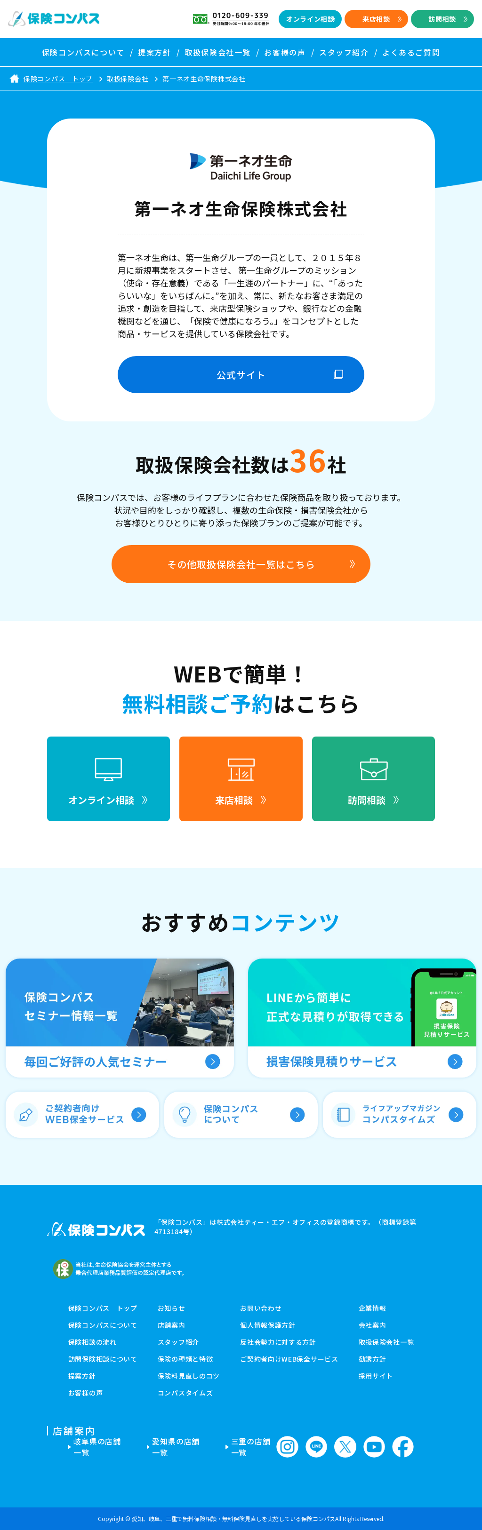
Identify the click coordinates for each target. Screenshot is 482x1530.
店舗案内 (171, 1325)
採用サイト (376, 1375)
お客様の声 (85, 1392)
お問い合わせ (260, 1308)
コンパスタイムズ (185, 1392)
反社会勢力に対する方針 (278, 1342)
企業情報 (372, 1308)
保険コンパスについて (102, 1325)
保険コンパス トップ (102, 1308)
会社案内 (372, 1325)
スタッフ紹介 (178, 1342)
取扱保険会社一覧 (386, 1342)
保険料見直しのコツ (189, 1375)
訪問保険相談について (102, 1359)
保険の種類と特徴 (185, 1359)
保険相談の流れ (92, 1342)
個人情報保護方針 (268, 1325)
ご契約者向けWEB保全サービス (289, 1359)
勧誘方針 (372, 1359)
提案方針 (82, 1375)
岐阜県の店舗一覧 (97, 1446)
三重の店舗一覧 (251, 1446)
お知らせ (171, 1308)
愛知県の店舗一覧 (176, 1446)
